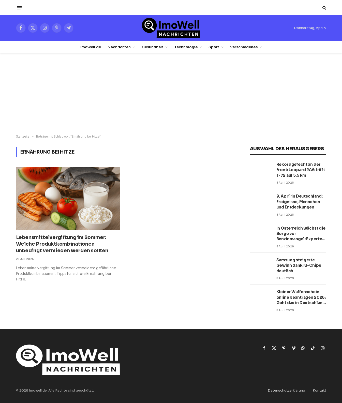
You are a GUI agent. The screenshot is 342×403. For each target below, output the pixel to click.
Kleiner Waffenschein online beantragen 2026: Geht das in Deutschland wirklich (301, 297)
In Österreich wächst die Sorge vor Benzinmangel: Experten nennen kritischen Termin (300, 234)
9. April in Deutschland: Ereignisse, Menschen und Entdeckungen (299, 202)
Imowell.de (90, 47)
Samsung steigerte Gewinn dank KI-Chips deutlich (298, 265)
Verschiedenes (244, 47)
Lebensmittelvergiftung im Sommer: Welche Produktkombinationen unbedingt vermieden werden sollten (62, 244)
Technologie (186, 47)
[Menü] (19, 8)
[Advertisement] (171, 94)
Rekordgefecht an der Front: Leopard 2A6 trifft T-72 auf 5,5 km (300, 170)
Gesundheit (152, 47)
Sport (214, 47)
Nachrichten (119, 47)
